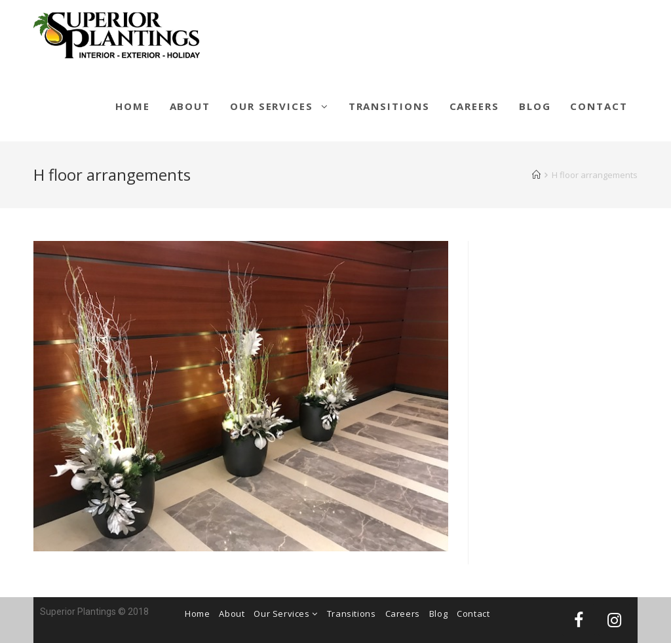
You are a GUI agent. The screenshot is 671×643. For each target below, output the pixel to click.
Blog (438, 613)
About (231, 613)
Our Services (285, 613)
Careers (402, 613)
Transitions (351, 613)
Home (197, 613)
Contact (473, 613)
